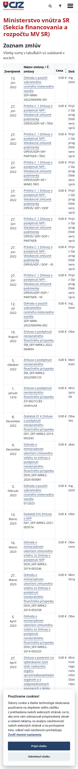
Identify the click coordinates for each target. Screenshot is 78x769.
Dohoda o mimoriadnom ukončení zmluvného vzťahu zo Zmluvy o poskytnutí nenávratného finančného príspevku (39, 588)
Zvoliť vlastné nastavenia (24, 735)
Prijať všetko (39, 746)
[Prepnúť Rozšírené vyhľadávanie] (60, 6)
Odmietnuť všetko (39, 756)
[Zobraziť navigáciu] (70, 6)
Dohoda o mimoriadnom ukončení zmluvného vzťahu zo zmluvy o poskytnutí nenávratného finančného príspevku (39, 457)
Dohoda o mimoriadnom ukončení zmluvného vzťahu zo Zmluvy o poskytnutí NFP (38, 551)
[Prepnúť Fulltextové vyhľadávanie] (50, 6)
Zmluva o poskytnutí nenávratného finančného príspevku (39, 336)
